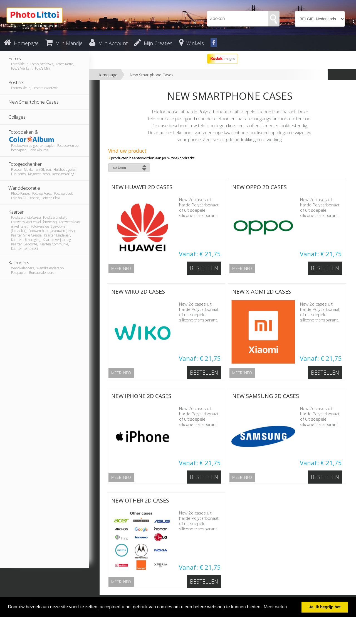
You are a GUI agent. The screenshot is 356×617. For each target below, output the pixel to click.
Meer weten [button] (275, 606)
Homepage (107, 74)
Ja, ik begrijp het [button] (325, 607)
